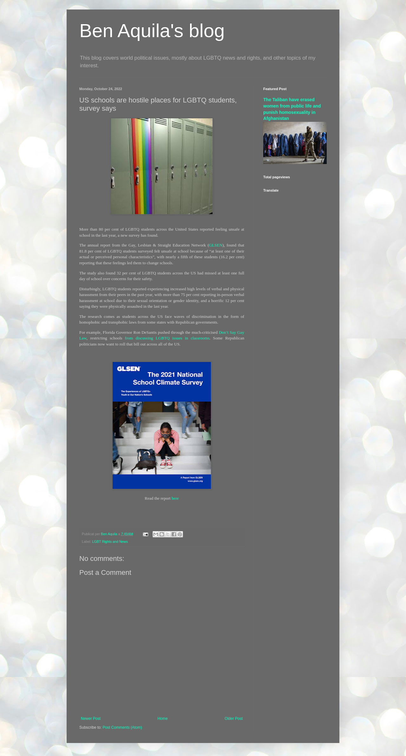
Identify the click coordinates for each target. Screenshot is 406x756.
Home (163, 718)
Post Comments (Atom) (122, 727)
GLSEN (216, 245)
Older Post (234, 718)
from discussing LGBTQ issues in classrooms (167, 338)
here (175, 498)
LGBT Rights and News (110, 541)
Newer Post (91, 718)
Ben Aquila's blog (152, 30)
